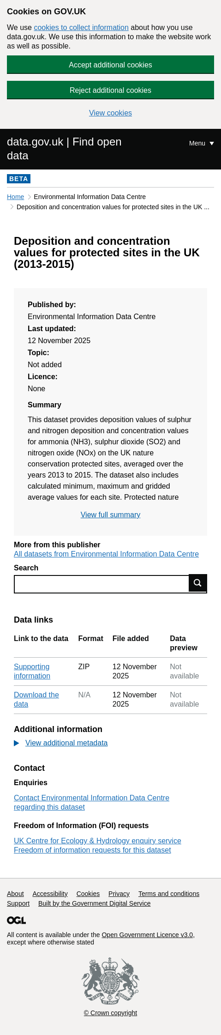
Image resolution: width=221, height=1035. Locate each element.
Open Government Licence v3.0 (147, 934)
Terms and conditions (168, 893)
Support (18, 903)
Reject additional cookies (110, 90)
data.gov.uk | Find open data (64, 148)
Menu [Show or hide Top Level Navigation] (198, 143)
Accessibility (49, 893)
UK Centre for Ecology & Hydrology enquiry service (97, 841)
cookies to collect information (81, 27)
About (15, 893)
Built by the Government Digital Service (94, 903)
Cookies (88, 893)
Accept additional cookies (110, 65)
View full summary (111, 515)
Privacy (119, 893)
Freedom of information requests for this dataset (92, 850)
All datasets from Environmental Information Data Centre (106, 554)
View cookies (110, 113)
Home (15, 196)
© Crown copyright (110, 1013)
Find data (198, 583)
